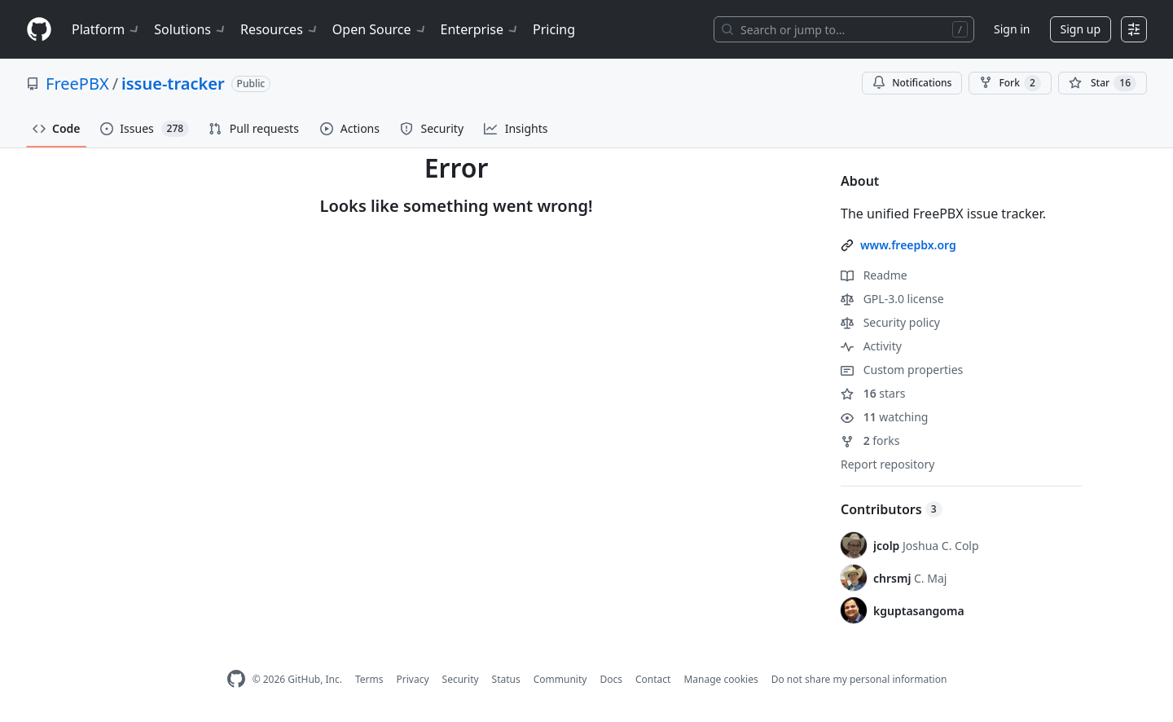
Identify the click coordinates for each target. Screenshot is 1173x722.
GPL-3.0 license (892, 298)
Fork (1009, 83)
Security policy (890, 322)
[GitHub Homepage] (236, 679)
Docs (611, 679)
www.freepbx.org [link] (908, 245)
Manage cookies (720, 679)
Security (460, 679)
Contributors (891, 509)
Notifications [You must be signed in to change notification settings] (911, 83)
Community (560, 679)
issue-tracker (173, 84)
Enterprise (480, 29)
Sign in (1012, 29)
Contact (652, 679)
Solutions (190, 29)
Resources (279, 29)
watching (884, 417)
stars (873, 393)
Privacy (413, 679)
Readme (874, 275)
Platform (106, 29)
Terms (369, 679)
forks (870, 440)
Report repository (887, 464)
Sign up (1081, 29)
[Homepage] (39, 29)
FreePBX (77, 84)
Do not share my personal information (859, 679)
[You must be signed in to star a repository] (1102, 83)
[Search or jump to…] (843, 29)
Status (506, 679)
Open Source (380, 29)
